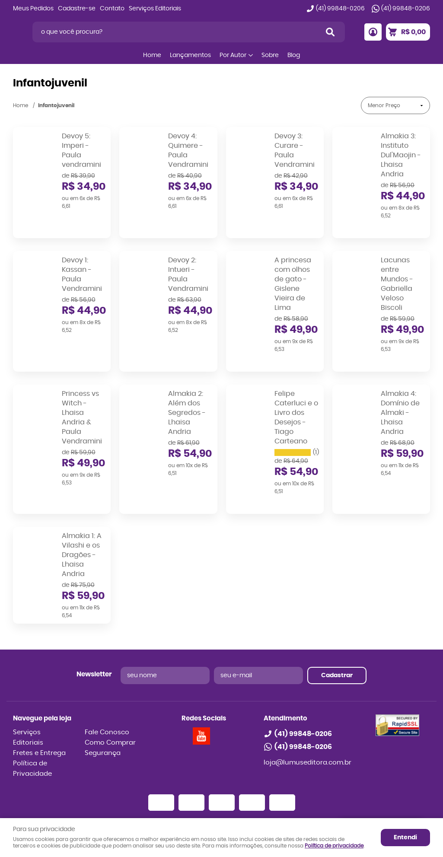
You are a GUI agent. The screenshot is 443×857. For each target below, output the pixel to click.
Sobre (270, 55)
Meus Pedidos (33, 9)
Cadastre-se (77, 9)
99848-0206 (340, 9)
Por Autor (233, 55)
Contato (112, 9)
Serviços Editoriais (155, 9)
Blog (293, 55)
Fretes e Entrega (39, 710)
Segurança (103, 710)
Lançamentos (190, 55)
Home (152, 55)
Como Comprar (110, 700)
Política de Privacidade (32, 725)
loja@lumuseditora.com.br (307, 720)
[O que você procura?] (330, 32)
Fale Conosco (107, 689)
